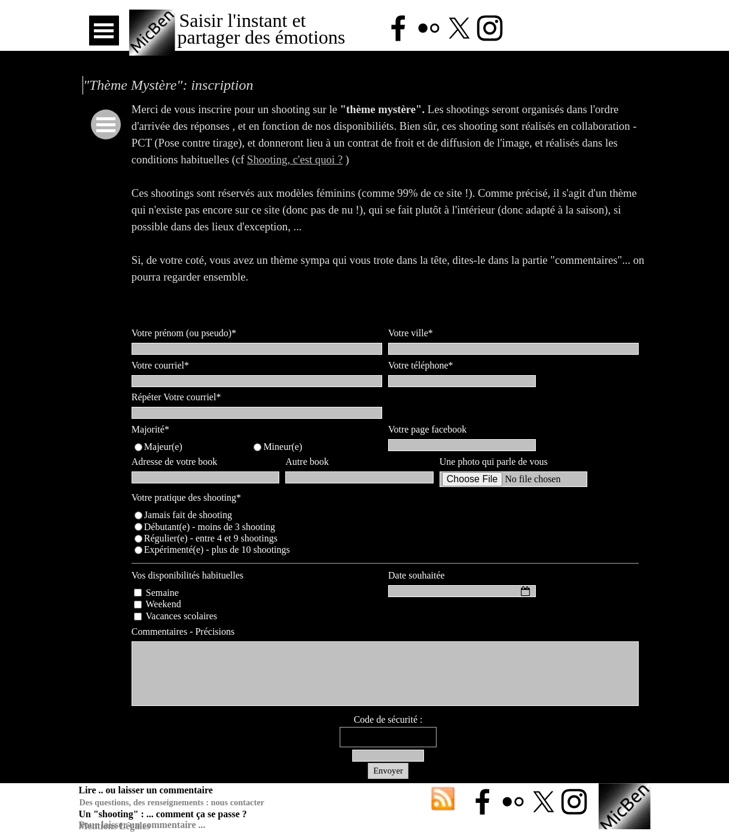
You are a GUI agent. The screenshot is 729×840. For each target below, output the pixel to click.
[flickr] (429, 28)
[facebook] (398, 28)
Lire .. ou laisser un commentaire (146, 790)
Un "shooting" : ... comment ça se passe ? (163, 814)
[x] (459, 28)
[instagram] (490, 28)
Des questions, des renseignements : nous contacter (172, 802)
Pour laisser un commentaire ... (142, 825)
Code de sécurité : (387, 719)
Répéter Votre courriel (176, 397)
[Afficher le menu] (104, 30)
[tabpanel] (388, 210)
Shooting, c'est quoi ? (295, 159)
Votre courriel (160, 365)
